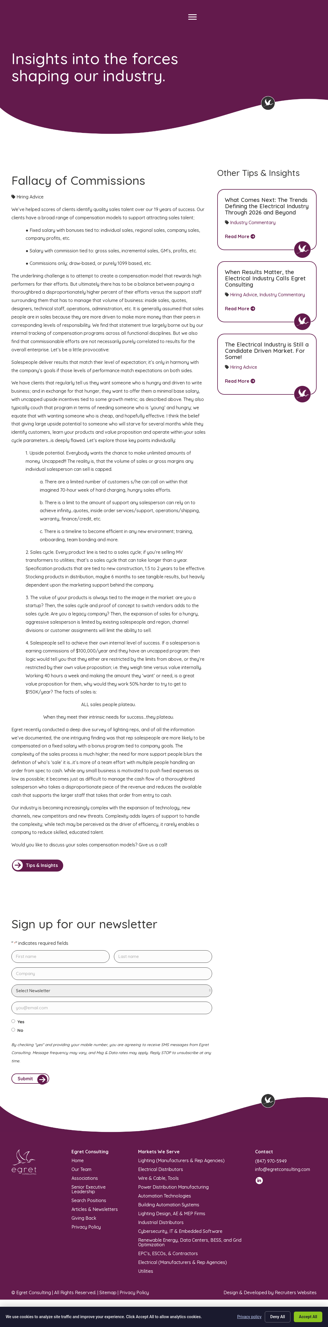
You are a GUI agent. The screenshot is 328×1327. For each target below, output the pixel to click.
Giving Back (83, 1220)
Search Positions (88, 1202)
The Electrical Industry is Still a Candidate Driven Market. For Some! (267, 350)
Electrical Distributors (160, 1171)
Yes (20, 1021)
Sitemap (107, 1295)
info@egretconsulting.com (282, 1171)
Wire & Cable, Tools (158, 1180)
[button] (37, 865)
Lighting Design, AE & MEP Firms (171, 1215)
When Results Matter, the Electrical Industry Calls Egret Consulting (265, 278)
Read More (240, 236)
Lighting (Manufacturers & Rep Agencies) (181, 1162)
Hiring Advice (243, 294)
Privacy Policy (86, 1229)
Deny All (277, 1316)
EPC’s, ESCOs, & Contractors (168, 1255)
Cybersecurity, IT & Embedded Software (180, 1233)
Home (77, 1162)
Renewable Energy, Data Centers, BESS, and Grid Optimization (189, 1244)
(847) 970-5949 (271, 1163)
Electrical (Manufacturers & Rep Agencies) (182, 1264)
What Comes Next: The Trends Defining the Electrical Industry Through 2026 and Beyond (267, 206)
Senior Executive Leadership (88, 1191)
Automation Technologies (164, 1198)
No (20, 1030)
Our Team (81, 1171)
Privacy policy (249, 1316)
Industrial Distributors (161, 1224)
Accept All (308, 1316)
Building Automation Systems (168, 1207)
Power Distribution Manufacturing (173, 1189)
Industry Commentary (253, 222)
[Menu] (192, 17)
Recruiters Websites (296, 1295)
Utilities (145, 1273)
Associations (84, 1180)
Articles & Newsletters (94, 1211)
